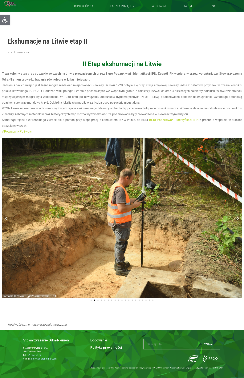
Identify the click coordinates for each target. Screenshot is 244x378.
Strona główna (82, 5)
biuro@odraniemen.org (44, 358)
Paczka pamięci (122, 5)
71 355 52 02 (34, 355)
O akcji (187, 5)
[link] (173, 120)
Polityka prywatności (106, 347)
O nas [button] (215, 5)
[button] (5, 20)
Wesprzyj (159, 5)
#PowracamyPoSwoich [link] (17, 131)
